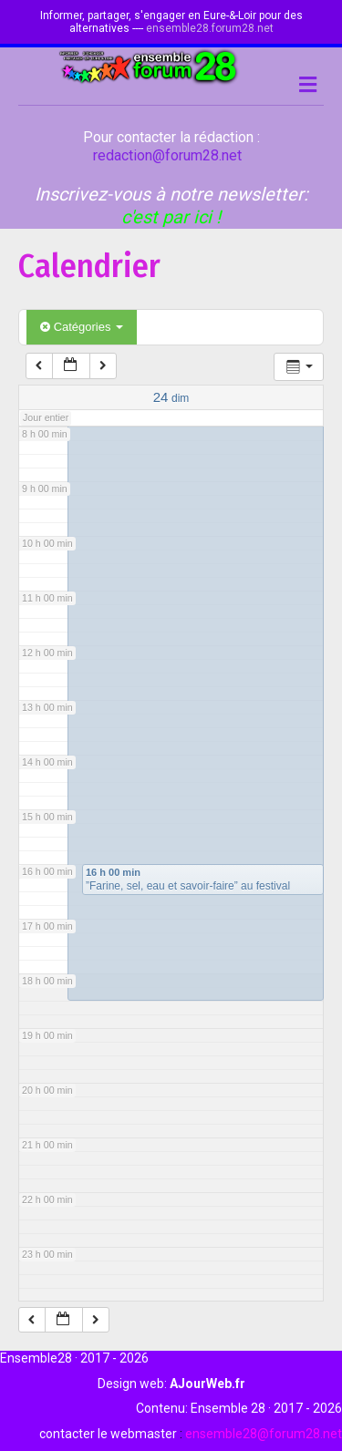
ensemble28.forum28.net (210, 28)
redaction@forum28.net (167, 155)
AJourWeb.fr (207, 1383)
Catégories (81, 327)
